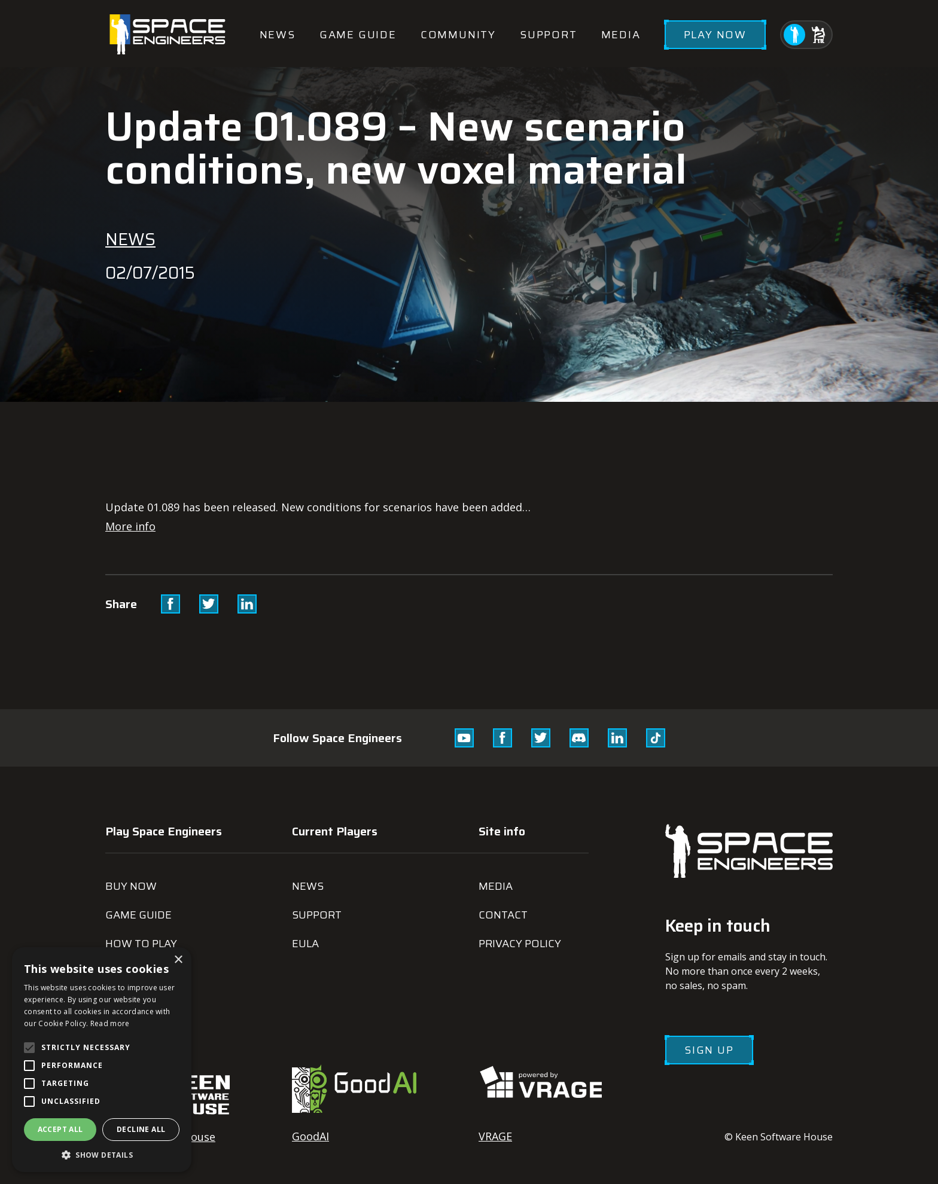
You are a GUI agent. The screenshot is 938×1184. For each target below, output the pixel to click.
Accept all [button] (60, 1129)
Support (548, 34)
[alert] (101, 1059)
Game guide (358, 34)
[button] (101, 1154)
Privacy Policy (520, 943)
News (278, 34)
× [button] (177, 960)
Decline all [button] (141, 1129)
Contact (503, 915)
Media (621, 34)
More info (130, 526)
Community (458, 34)
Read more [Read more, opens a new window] (110, 1023)
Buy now (131, 886)
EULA (305, 943)
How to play (141, 943)
